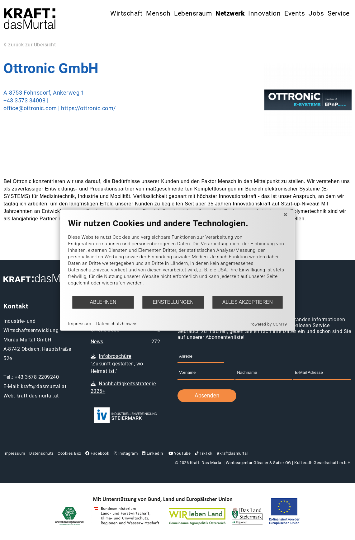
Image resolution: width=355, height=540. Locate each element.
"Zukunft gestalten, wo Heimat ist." (117, 363)
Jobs (316, 13)
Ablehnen (103, 302)
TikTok (204, 453)
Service (339, 13)
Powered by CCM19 (268, 324)
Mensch (158, 13)
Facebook (97, 453)
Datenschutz (41, 453)
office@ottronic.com (30, 108)
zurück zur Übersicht (29, 45)
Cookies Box (69, 453)
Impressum (14, 453)
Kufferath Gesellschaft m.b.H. (323, 462)
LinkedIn (152, 453)
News (97, 342)
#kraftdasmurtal (232, 453)
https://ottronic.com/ (88, 108)
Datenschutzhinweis (117, 323)
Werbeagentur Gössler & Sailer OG (258, 462)
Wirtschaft (126, 13)
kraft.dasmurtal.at (38, 396)
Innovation (264, 13)
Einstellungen (173, 302)
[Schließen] (285, 214)
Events (294, 13)
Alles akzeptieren (247, 302)
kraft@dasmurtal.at (43, 386)
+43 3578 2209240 (37, 377)
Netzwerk (229, 13)
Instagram (126, 453)
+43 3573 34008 (24, 100)
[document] (177, 256)
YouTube (179, 453)
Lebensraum (193, 13)
